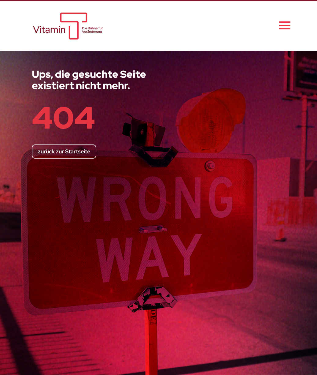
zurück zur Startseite (64, 151)
